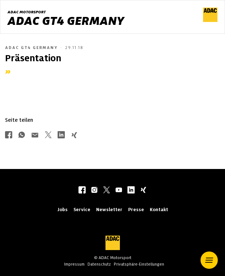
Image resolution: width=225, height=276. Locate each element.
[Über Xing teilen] (74, 135)
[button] (209, 260)
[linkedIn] (131, 190)
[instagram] (94, 190)
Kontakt (159, 209)
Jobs (62, 209)
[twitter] (106, 190)
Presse (136, 209)
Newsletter (109, 209)
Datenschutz (99, 264)
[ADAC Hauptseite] (210, 20)
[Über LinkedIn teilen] (61, 135)
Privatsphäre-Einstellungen (139, 264)
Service (81, 209)
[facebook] (82, 190)
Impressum (74, 264)
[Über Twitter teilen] (48, 135)
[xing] (143, 190)
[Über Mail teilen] (35, 135)
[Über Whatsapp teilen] (21, 135)
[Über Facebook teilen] (8, 135)
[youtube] (118, 190)
